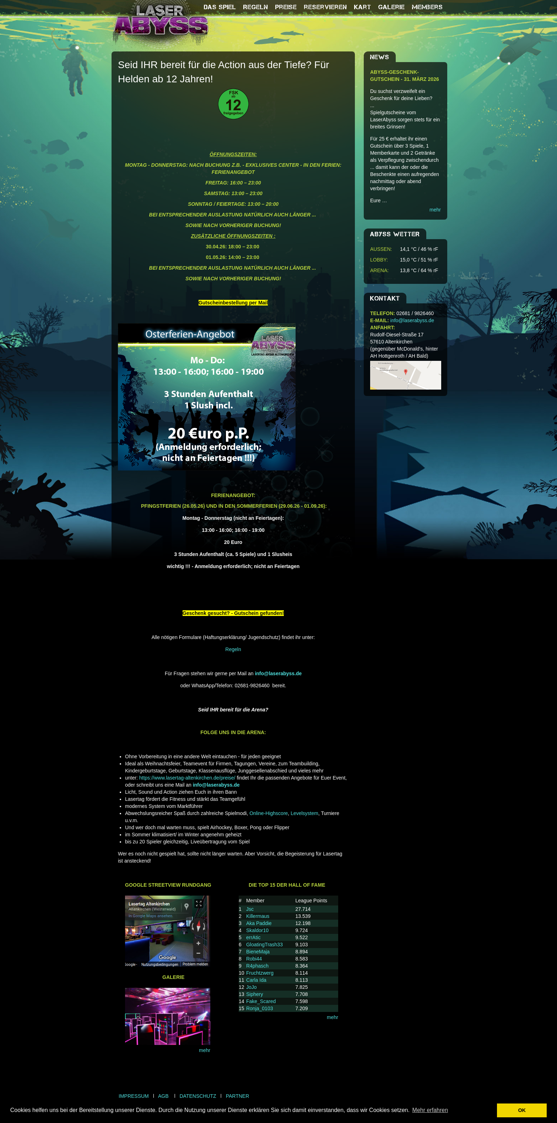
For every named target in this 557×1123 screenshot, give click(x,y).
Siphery (254, 994)
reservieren (325, 7)
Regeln (255, 7)
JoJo (251, 987)
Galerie (391, 7)
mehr (204, 1050)
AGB (163, 1096)
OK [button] (522, 1110)
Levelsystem (303, 813)
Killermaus (257, 916)
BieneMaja (258, 951)
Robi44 (254, 959)
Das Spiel (220, 7)
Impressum (134, 1096)
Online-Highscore (268, 813)
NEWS (379, 57)
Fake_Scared (261, 1001)
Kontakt (385, 298)
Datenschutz (197, 1096)
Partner (237, 1096)
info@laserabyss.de (412, 320)
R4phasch (257, 966)
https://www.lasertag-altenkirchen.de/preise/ (187, 778)
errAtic (253, 937)
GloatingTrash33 (264, 944)
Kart (362, 7)
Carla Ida (256, 980)
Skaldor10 (257, 930)
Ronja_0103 (259, 1008)
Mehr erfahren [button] (430, 1110)
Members (427, 7)
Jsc (250, 909)
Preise (286, 7)
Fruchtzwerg (260, 973)
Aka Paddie (259, 923)
